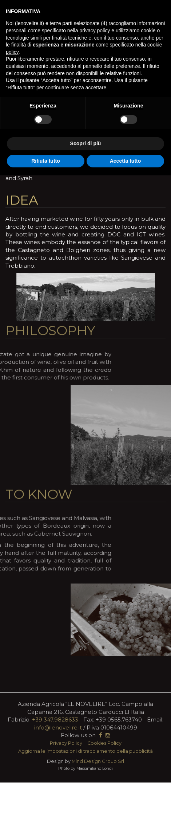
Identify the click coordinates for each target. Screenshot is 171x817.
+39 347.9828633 (55, 719)
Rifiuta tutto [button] (45, 161)
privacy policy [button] (94, 30)
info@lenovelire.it (58, 727)
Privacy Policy (66, 743)
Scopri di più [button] (85, 143)
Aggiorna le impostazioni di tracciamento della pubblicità (85, 751)
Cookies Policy (104, 743)
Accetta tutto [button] (125, 161)
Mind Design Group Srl (98, 761)
